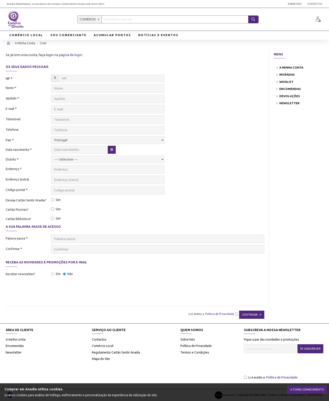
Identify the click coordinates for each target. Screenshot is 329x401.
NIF (8, 78)
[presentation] (37, 290)
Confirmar (13, 249)
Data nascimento (17, 149)
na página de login (68, 55)
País (8, 140)
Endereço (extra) (17, 179)
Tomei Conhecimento (308, 389)
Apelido (11, 98)
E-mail (10, 109)
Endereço (12, 169)
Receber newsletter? (20, 274)
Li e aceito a (271, 377)
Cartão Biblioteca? (18, 219)
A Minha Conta (25, 43)
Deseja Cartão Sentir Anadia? (26, 200)
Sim (56, 200)
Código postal (15, 190)
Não (68, 274)
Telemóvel (13, 119)
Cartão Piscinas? (17, 209)
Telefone (12, 129)
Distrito (11, 159)
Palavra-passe (15, 238)
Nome (10, 88)
